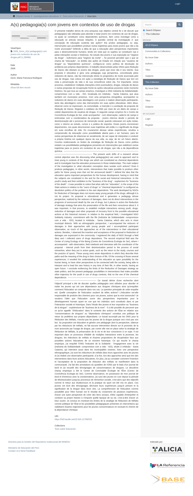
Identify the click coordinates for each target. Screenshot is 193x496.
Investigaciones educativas (46, 16)
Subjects (149, 76)
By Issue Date (151, 57)
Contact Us (13, 451)
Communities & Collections (158, 51)
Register (149, 125)
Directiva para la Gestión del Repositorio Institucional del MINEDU (39, 442)
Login (147, 119)
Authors (149, 63)
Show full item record (20, 87)
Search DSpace (152, 30)
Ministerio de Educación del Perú (23, 448)
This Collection (151, 34)
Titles (147, 70)
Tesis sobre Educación (73, 16)
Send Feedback (28, 451)
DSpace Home (23, 16)
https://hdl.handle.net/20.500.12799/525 (73, 419)
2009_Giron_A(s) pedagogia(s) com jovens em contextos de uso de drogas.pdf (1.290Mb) (29, 54)
